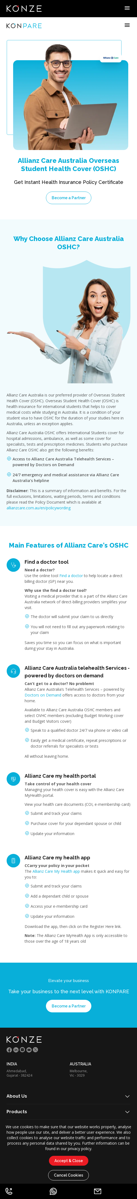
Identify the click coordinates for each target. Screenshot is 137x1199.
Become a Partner (69, 198)
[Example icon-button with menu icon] (127, 9)
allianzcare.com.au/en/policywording (39, 507)
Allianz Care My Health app (56, 871)
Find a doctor (71, 575)
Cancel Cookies (68, 1175)
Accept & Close (68, 1161)
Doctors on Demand (43, 695)
